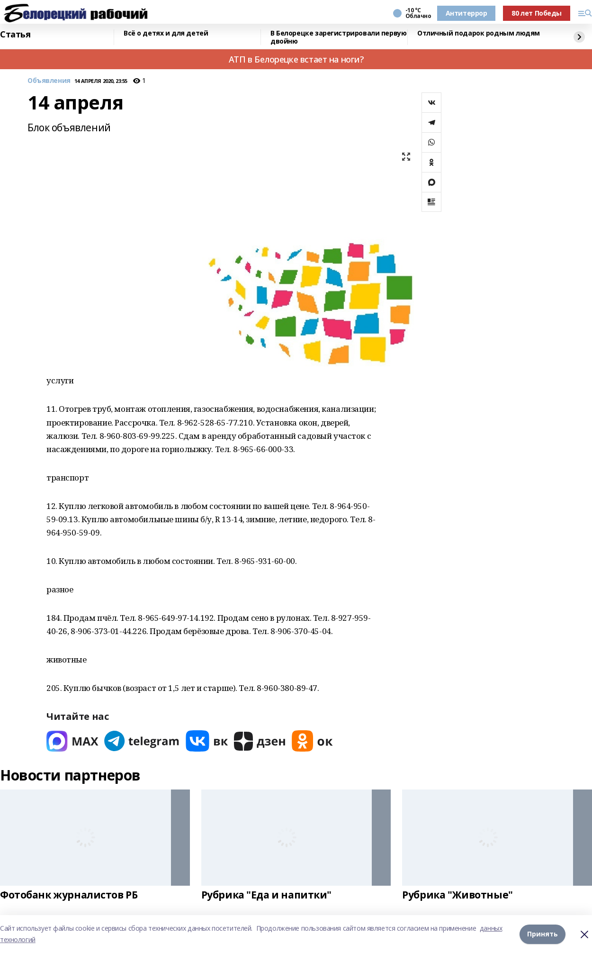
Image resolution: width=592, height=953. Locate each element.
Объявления (49, 81)
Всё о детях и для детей (166, 33)
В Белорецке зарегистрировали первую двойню (338, 37)
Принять (542, 933)
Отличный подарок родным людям (478, 33)
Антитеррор (466, 13)
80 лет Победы (536, 13)
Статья (15, 34)
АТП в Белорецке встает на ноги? (296, 59)
